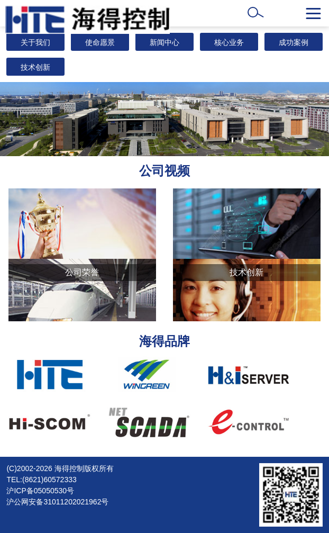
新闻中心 (164, 42)
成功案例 (293, 42)
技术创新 (35, 67)
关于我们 (35, 42)
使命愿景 (100, 42)
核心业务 (229, 42)
